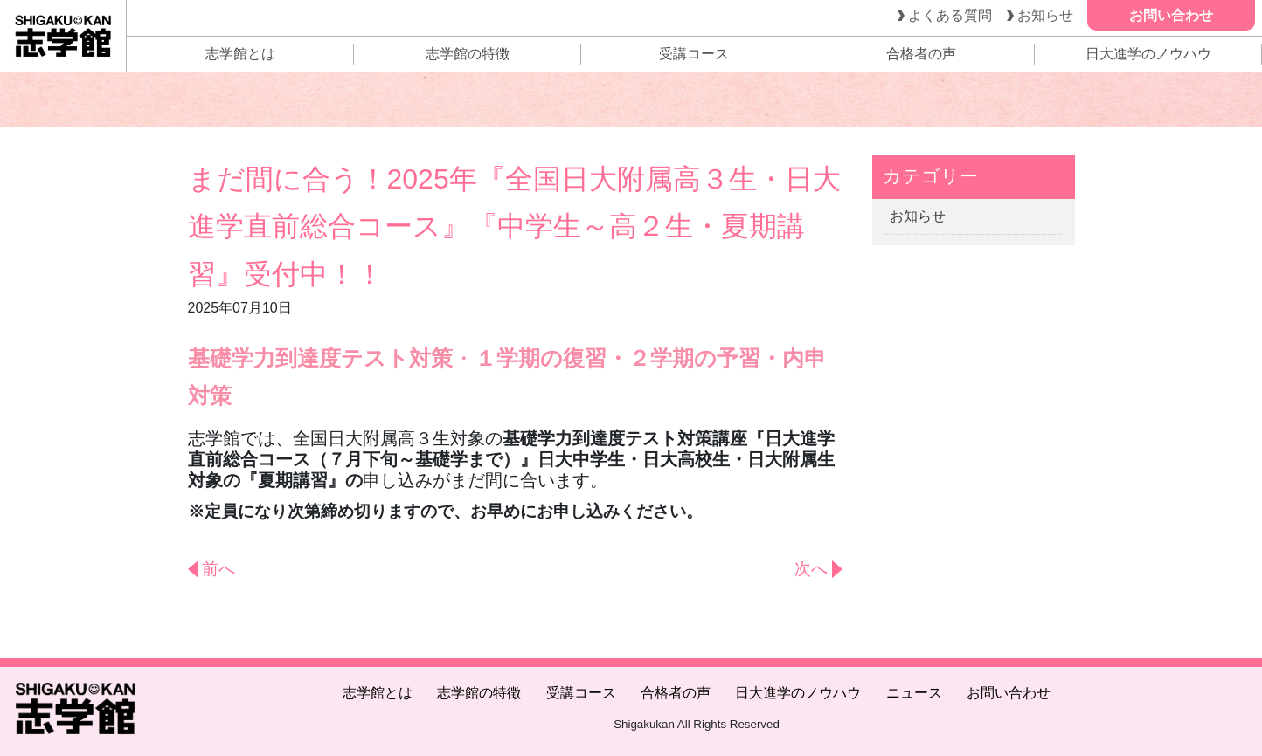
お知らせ (918, 216)
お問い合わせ (1009, 692)
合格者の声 (921, 53)
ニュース (914, 692)
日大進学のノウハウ (1148, 53)
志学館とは (240, 53)
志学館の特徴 (468, 53)
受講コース (694, 53)
